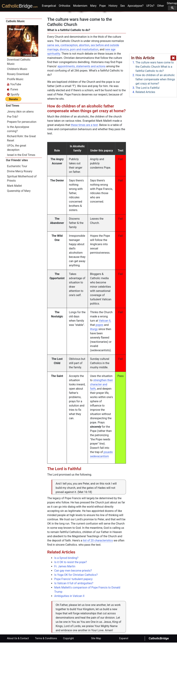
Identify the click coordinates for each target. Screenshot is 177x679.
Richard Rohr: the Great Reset (21, 174)
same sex (53, 81)
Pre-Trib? (12, 153)
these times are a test (84, 161)
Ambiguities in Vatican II (69, 632)
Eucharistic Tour (17, 202)
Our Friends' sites (17, 196)
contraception (69, 81)
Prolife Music (15, 115)
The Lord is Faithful (147, 87)
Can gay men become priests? (73, 607)
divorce (64, 86)
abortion (84, 81)
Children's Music (17, 105)
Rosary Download (18, 110)
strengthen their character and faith (101, 421)
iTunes (12, 125)
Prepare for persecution (21, 158)
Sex (122, 42)
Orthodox (64, 42)
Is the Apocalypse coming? (18, 165)
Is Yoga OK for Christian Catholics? (76, 611)
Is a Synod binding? (66, 594)
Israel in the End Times (21, 191)
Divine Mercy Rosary (19, 207)
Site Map (96, 674)
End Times (12, 142)
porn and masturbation (84, 86)
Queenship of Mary (19, 227)
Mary (93, 42)
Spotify (13, 130)
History (113, 42)
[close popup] (173, 58)
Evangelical (49, 42)
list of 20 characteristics (98, 577)
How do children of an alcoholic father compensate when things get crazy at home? (155, 79)
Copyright (68, 674)
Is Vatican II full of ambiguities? (73, 619)
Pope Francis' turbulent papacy (73, 615)
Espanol (123, 674)
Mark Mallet (14, 222)
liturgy (94, 365)
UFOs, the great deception (16, 184)
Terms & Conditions (46, 674)
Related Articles (145, 92)
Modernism (80, 42)
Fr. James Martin (64, 602)
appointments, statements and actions (81, 102)
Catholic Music (15, 57)
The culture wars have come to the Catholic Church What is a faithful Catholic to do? (155, 67)
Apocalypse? (135, 42)
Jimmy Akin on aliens (20, 148)
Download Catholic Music (19, 98)
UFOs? (150, 42)
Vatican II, (105, 357)
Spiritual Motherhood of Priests (21, 215)
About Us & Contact (18, 674)
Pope (102, 42)
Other (160, 42)
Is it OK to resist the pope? (70, 598)
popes (99, 361)
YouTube (14, 120)
